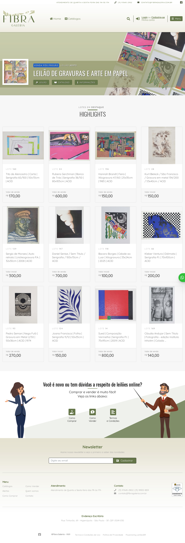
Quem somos (32, 491)
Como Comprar (10, 495)
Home (55, 18)
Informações (86, 82)
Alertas (5, 491)
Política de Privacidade (113, 535)
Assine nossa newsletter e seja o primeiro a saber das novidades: (92, 452)
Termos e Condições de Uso (87, 535)
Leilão (41, 82)
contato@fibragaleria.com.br (154, 2)
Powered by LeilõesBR (136, 535)
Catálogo (62, 82)
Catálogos (73, 18)
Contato (29, 495)
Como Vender (32, 486)
